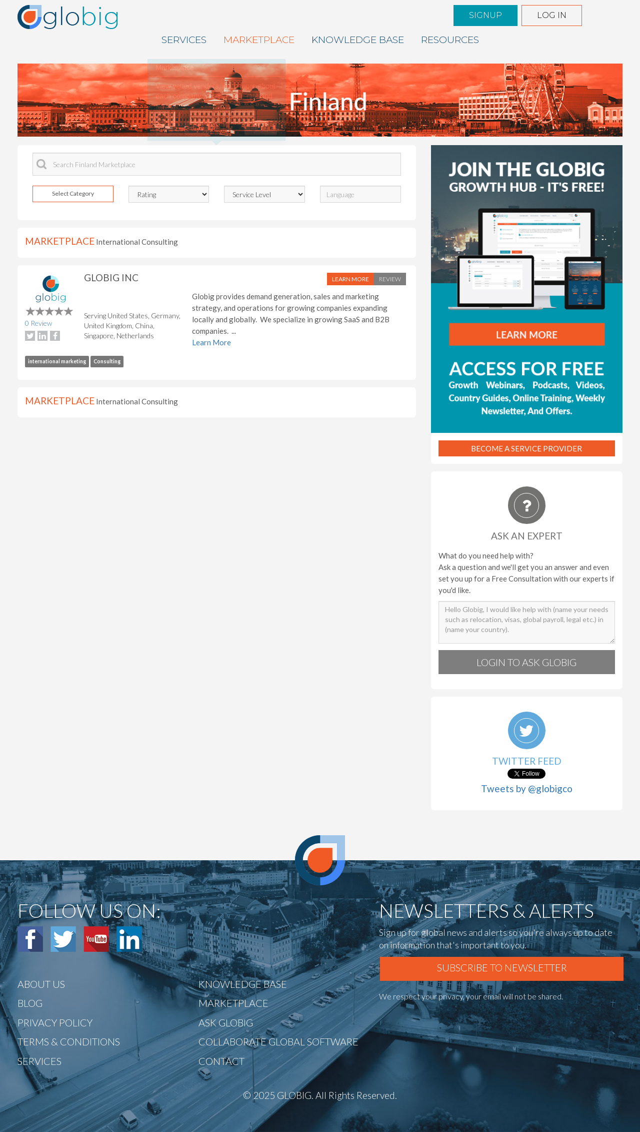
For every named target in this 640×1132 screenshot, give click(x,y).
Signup (485, 15)
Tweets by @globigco (526, 788)
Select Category (73, 193)
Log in (551, 15)
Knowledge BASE (358, 40)
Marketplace (259, 40)
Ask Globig (225, 1022)
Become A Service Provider (526, 448)
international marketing (57, 361)
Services (184, 40)
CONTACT (221, 1061)
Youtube (96, 939)
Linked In (129, 939)
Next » (198, 127)
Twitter (63, 939)
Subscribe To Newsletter (502, 967)
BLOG (30, 1003)
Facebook (30, 939)
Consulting (107, 361)
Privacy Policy (55, 1022)
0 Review (38, 323)
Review (390, 279)
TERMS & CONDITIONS (69, 1041)
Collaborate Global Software (278, 1041)
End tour (261, 127)
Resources (450, 40)
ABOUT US (41, 984)
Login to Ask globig (526, 662)
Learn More (350, 279)
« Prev (169, 127)
